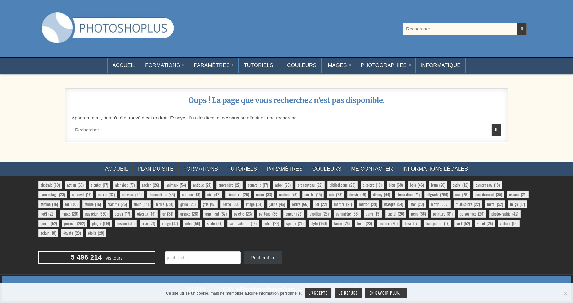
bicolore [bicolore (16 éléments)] (372, 185)
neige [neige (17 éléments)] (517, 204)
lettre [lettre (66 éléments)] (300, 204)
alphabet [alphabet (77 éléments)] (125, 185)
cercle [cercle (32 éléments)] (106, 194)
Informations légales (435, 169)
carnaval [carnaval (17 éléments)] (81, 194)
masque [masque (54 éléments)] (393, 204)
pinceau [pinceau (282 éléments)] (74, 223)
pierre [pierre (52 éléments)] (49, 223)
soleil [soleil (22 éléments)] (271, 223)
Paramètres (212, 65)
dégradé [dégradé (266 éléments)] (437, 194)
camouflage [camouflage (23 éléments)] (53, 194)
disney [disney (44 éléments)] (381, 194)
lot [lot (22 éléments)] (321, 204)
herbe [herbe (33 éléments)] (230, 204)
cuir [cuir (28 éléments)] (335, 194)
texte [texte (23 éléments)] (364, 223)
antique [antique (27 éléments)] (202, 185)
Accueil (123, 65)
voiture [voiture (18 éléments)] (509, 223)
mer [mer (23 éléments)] (417, 204)
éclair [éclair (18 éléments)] (48, 233)
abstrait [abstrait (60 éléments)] (50, 185)
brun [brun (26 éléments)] (438, 185)
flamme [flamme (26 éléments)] (117, 204)
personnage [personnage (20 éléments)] (472, 214)
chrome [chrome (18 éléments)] (191, 194)
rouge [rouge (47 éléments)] (170, 223)
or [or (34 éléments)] (167, 214)
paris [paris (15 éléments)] (373, 214)
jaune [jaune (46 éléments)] (277, 204)
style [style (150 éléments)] (319, 223)
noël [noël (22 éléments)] (47, 214)
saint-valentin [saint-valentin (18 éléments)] (243, 223)
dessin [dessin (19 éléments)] (357, 194)
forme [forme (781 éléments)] (164, 204)
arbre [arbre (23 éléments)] (283, 185)
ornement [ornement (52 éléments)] (216, 214)
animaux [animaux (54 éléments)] (176, 185)
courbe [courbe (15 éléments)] (313, 194)
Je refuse (348, 293)
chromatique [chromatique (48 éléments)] (162, 194)
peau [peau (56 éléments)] (418, 214)
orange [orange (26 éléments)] (189, 214)
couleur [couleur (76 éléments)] (288, 194)
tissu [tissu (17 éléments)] (411, 223)
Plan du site (155, 169)
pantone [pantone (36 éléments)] (268, 214)
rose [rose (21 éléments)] (148, 223)
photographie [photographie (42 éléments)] (504, 214)
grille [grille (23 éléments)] (188, 204)
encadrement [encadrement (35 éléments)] (488, 194)
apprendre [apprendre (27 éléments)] (230, 185)
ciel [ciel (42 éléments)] (213, 194)
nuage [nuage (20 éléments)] (70, 214)
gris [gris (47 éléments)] (209, 204)
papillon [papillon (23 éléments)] (319, 214)
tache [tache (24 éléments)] (342, 223)
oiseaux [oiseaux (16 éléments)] (146, 214)
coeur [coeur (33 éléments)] (264, 194)
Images (336, 65)
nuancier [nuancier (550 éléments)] (96, 214)
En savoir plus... (386, 293)
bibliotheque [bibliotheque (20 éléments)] (343, 185)
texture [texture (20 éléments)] (388, 223)
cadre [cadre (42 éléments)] (461, 185)
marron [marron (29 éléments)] (368, 204)
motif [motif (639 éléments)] (440, 204)
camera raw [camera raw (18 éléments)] (488, 185)
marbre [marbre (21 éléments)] (343, 204)
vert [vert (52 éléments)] (463, 223)
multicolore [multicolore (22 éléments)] (468, 204)
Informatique (441, 65)
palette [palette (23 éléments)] (243, 214)
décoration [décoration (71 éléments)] (408, 194)
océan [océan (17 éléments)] (122, 214)
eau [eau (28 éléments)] (461, 194)
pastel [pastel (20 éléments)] (396, 214)
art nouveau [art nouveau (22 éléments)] (310, 185)
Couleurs (301, 65)
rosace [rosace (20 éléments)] (126, 223)
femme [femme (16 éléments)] (49, 204)
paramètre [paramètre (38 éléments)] (347, 214)
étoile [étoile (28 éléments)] (96, 233)
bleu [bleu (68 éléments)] (396, 185)
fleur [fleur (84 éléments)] (141, 204)
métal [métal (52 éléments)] (495, 204)
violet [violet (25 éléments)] (485, 223)
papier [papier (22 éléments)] (294, 214)
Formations (162, 65)
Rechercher (263, 257)
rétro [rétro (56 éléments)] (192, 223)
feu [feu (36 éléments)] (71, 204)
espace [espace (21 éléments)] (517, 194)
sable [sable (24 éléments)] (214, 223)
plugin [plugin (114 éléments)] (101, 223)
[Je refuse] (565, 293)
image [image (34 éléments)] (254, 204)
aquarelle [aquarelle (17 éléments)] (258, 185)
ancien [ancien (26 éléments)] (150, 185)
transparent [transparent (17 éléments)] (437, 223)
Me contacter (372, 169)
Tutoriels (258, 65)
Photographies (384, 65)
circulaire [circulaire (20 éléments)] (238, 194)
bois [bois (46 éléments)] (417, 185)
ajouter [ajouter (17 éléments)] (99, 185)
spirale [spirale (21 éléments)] (295, 223)
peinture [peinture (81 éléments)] (443, 214)
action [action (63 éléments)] (75, 185)
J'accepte (318, 293)
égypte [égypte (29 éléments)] (72, 233)
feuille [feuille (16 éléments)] (93, 204)
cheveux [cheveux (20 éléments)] (132, 194)
